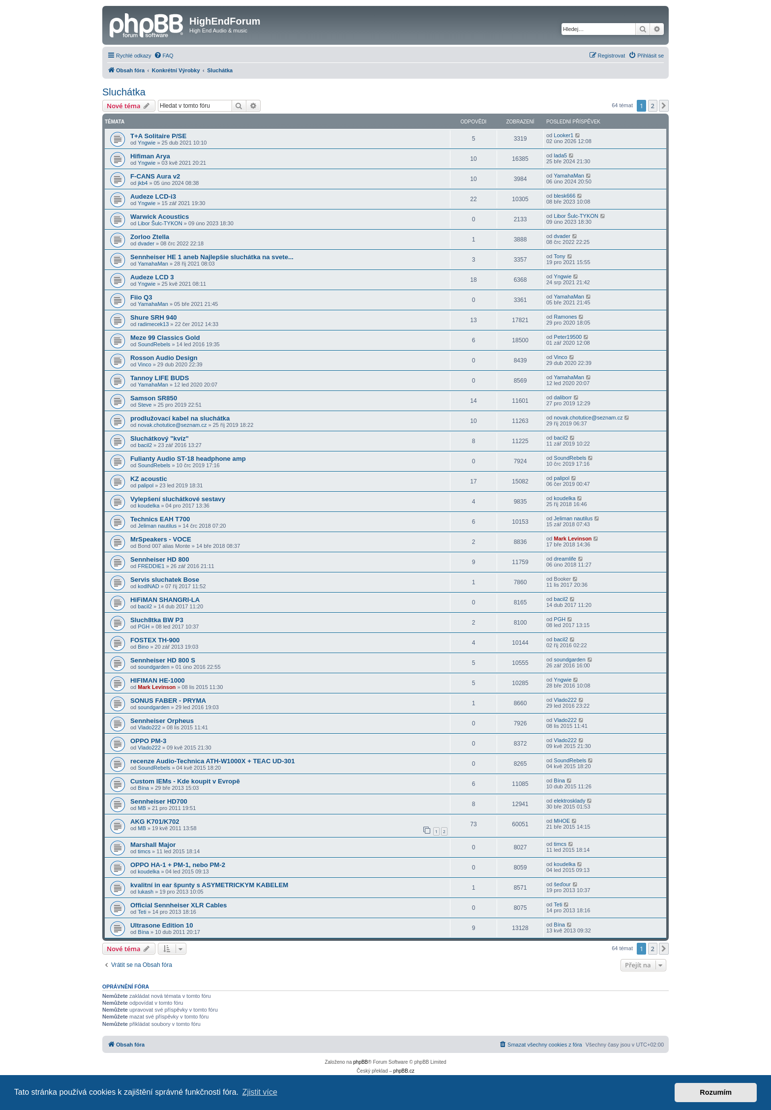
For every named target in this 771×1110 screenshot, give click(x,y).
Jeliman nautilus (157, 526)
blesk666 (564, 196)
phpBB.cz (404, 1071)
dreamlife (565, 559)
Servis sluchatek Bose (164, 579)
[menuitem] (164, 55)
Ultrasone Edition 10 (161, 925)
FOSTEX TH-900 (154, 640)
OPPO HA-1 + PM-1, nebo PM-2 (177, 865)
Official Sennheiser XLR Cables (178, 905)
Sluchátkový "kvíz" (159, 438)
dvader (146, 243)
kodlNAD (148, 586)
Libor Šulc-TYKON (160, 223)
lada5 (560, 155)
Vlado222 (565, 700)
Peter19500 (568, 337)
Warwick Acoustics (159, 216)
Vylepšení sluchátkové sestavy (177, 499)
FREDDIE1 (151, 566)
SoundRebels (154, 344)
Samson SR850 (153, 398)
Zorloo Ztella (149, 236)
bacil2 (145, 445)
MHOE (562, 821)
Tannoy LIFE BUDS (159, 378)
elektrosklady (569, 801)
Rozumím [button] (716, 1092)
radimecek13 (153, 324)
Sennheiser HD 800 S (162, 660)
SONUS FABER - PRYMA (168, 700)
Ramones (565, 317)
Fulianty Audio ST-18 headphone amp (188, 458)
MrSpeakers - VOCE (160, 539)
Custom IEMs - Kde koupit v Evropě (185, 781)
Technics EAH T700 (160, 519)
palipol (145, 485)
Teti (142, 912)
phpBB (360, 1062)
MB (142, 808)
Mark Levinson (573, 538)
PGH (143, 627)
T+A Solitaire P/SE (158, 136)
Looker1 (563, 135)
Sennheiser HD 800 (159, 559)
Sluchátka (124, 92)
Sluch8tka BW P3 (156, 620)
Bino (143, 647)
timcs (144, 851)
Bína (143, 788)
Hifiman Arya (150, 156)
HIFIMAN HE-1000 (157, 680)
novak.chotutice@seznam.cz (172, 425)
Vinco (144, 364)
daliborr (563, 397)
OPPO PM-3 (148, 741)
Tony (559, 256)
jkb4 (143, 183)
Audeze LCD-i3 (153, 196)
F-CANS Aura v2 (155, 176)
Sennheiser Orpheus (162, 720)
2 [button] (652, 105)
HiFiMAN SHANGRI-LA (165, 599)
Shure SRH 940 (153, 317)
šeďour (562, 884)
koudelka (148, 506)
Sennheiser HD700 (158, 801)
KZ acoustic (148, 478)
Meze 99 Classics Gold (165, 337)
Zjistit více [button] (259, 1092)
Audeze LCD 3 (152, 277)
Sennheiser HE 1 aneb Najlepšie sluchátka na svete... (212, 257)
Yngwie (146, 143)
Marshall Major (153, 844)
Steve (144, 405)
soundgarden (153, 667)
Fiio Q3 (141, 297)
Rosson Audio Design (164, 357)
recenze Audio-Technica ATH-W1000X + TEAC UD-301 (212, 761)
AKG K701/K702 (154, 821)
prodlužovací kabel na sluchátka (180, 418)
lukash (145, 892)
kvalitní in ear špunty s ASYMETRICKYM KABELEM (209, 885)
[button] (664, 106)
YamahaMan (569, 176)
